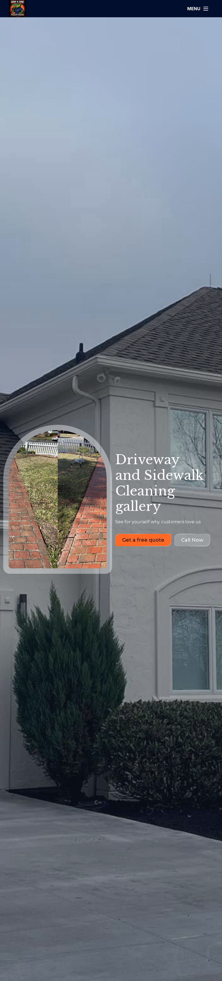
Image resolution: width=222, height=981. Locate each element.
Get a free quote (143, 540)
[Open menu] (198, 8)
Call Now (192, 540)
